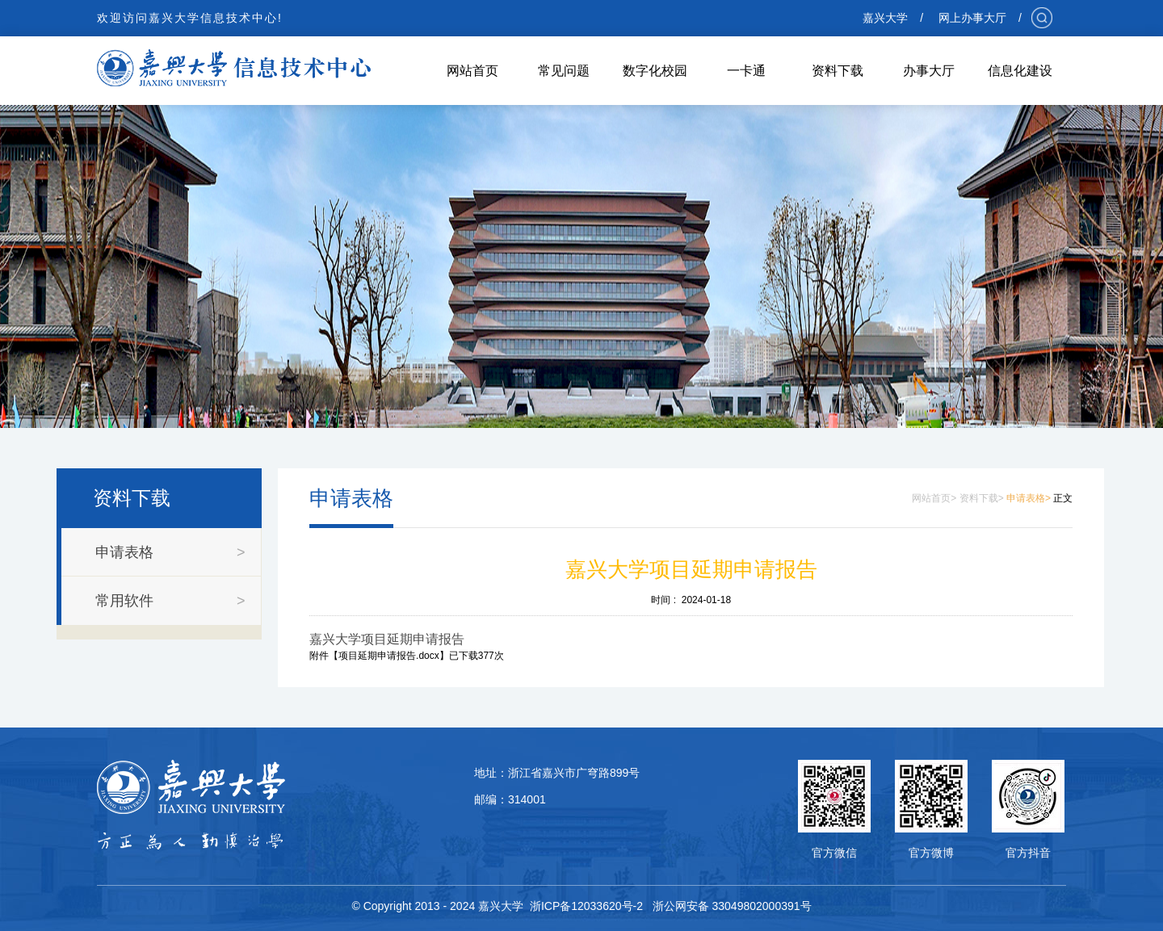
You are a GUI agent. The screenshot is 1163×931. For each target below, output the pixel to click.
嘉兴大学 (885, 17)
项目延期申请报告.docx (388, 655)
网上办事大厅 (972, 17)
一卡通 (746, 71)
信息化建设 (1020, 71)
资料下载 (837, 71)
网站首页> (934, 498)
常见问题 (564, 71)
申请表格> (1028, 498)
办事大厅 (929, 71)
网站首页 (472, 71)
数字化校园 (655, 71)
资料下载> (981, 498)
